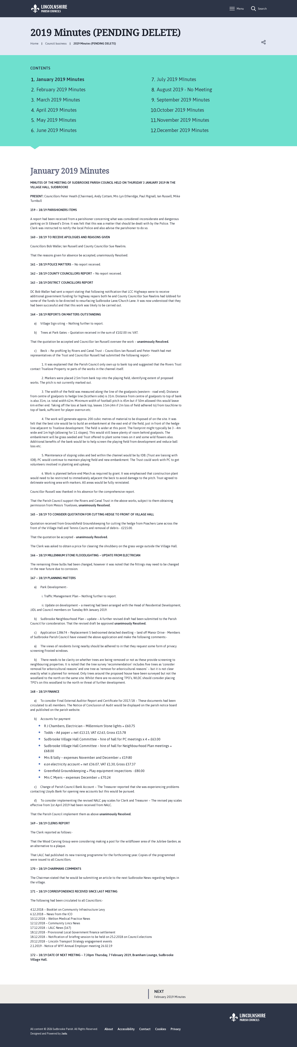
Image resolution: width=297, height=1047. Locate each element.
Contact (145, 1029)
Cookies (160, 1029)
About (109, 1029)
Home (34, 43)
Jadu (64, 1033)
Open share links (264, 42)
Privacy (176, 1029)
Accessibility (126, 1029)
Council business (56, 43)
